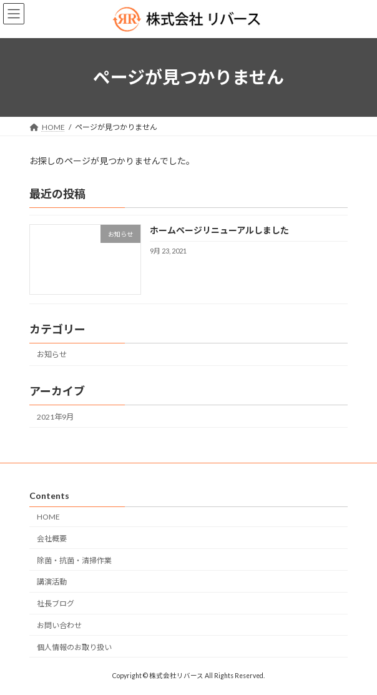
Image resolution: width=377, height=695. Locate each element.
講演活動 (52, 581)
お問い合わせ (59, 625)
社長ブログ (55, 603)
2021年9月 (55, 416)
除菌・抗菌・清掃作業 (74, 560)
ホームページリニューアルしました (219, 230)
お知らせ (52, 354)
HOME (48, 516)
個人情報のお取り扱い (74, 647)
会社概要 (52, 538)
